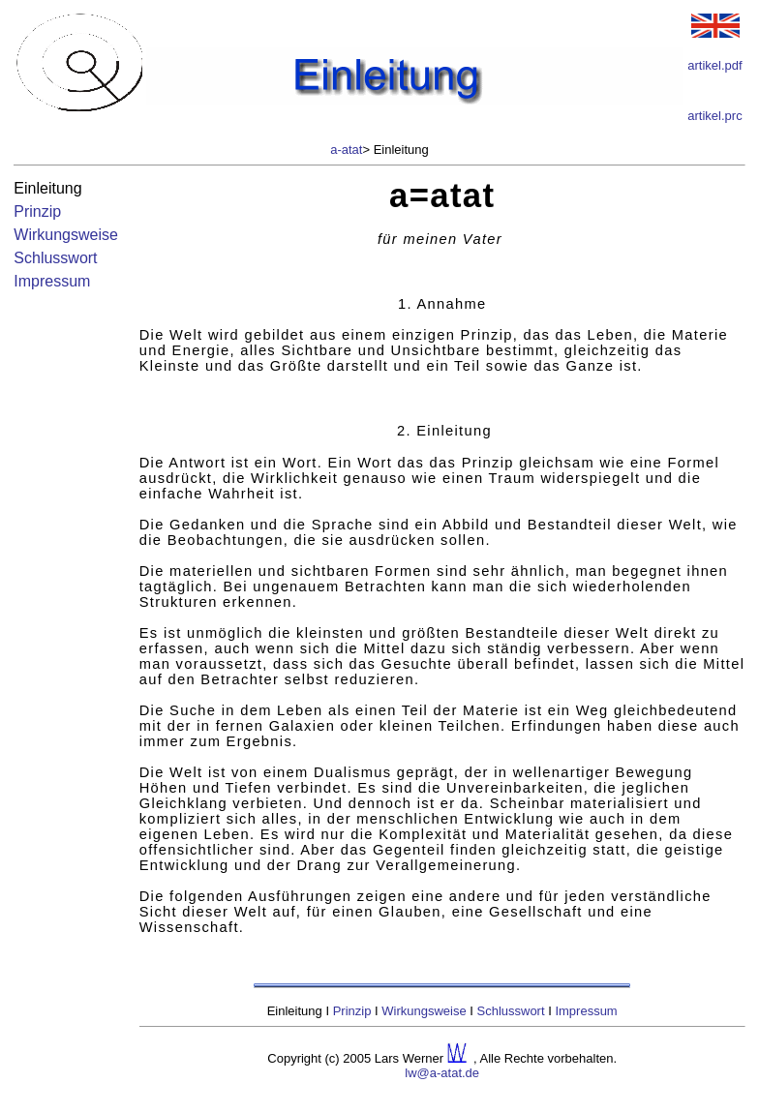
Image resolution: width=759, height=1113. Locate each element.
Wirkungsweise (66, 234)
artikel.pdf (714, 65)
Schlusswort (55, 258)
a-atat (346, 149)
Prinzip (37, 211)
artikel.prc (714, 115)
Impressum (52, 281)
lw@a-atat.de (442, 1073)
